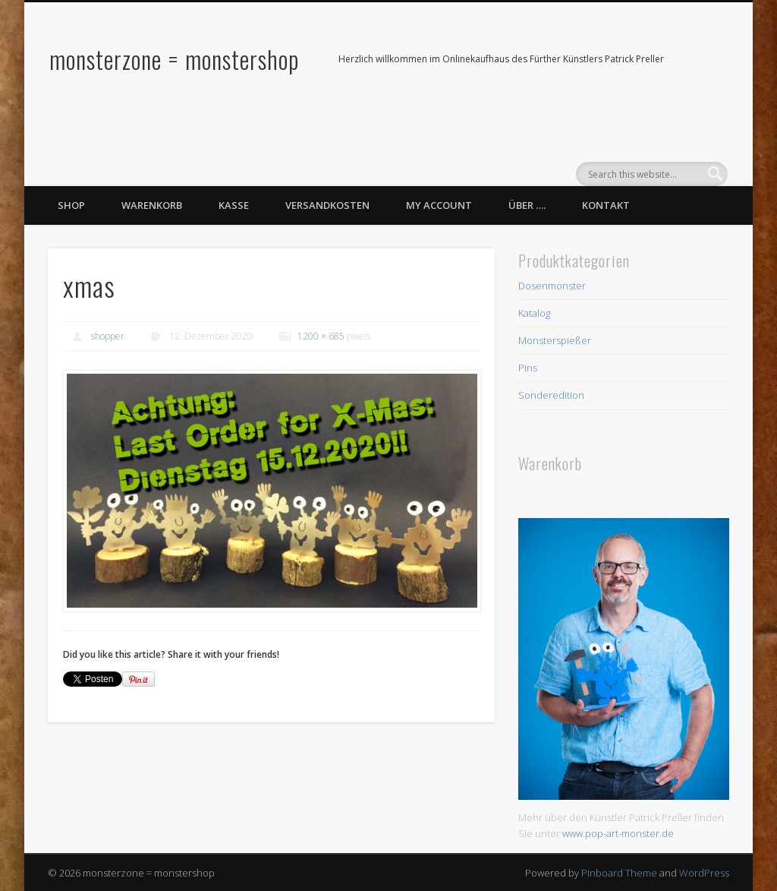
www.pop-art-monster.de (618, 833)
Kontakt (606, 205)
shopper (107, 336)
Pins (527, 367)
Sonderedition (551, 395)
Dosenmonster (552, 285)
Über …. (527, 205)
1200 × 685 (320, 336)
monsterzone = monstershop (174, 59)
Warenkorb (151, 205)
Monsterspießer (554, 340)
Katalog (534, 313)
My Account (439, 205)
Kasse (234, 205)
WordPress (704, 873)
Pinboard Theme (619, 873)
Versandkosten (327, 205)
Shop (71, 205)
